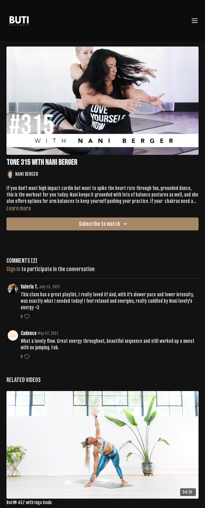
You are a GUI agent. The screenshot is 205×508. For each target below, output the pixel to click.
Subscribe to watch (104, 224)
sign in (13, 269)
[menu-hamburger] (195, 21)
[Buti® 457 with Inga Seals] (102, 503)
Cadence (28, 333)
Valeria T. (29, 287)
